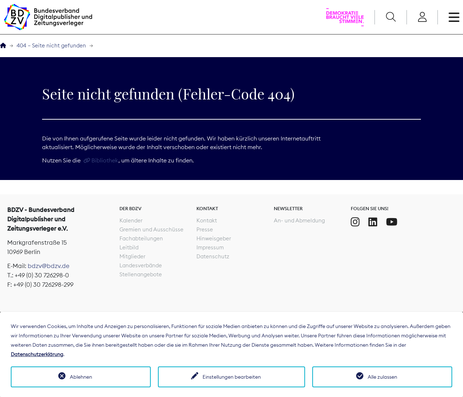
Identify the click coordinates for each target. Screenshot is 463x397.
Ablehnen (81, 377)
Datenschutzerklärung (37, 354)
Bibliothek (104, 160)
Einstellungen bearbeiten (232, 377)
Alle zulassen (382, 377)
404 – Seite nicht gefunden (51, 45)
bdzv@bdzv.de (48, 266)
